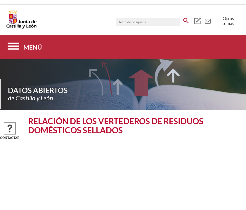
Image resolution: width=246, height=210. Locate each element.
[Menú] (24, 47)
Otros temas (228, 21)
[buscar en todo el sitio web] (186, 19)
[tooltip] (197, 20)
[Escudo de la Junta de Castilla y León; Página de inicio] (21, 27)
